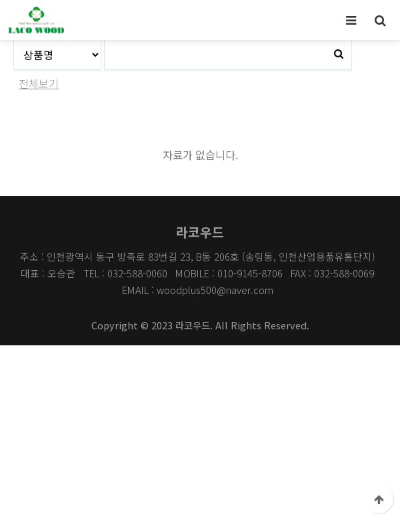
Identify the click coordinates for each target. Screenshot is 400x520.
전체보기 (39, 83)
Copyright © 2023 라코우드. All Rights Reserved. (200, 325)
